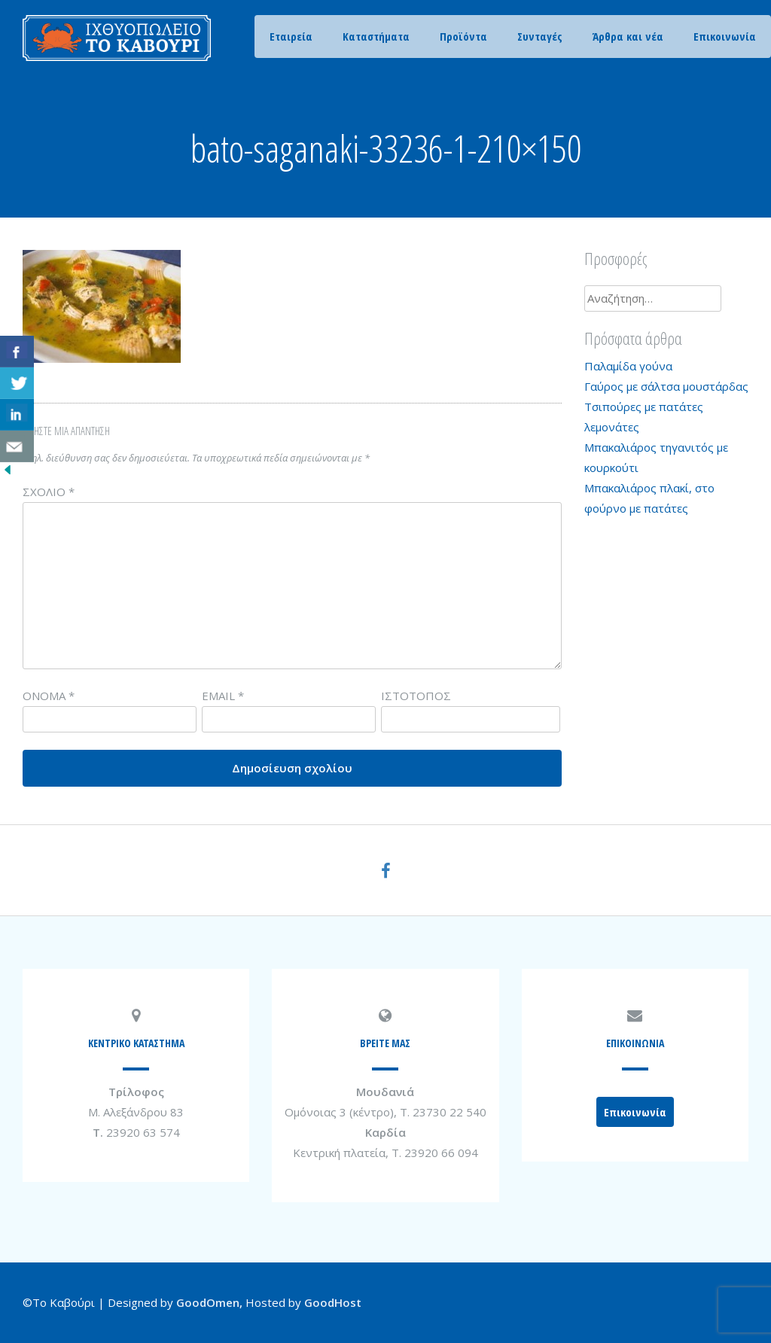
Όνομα (49, 695)
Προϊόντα (463, 36)
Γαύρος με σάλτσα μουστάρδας (666, 386)
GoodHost (332, 1302)
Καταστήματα (376, 36)
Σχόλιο (49, 491)
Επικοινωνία (724, 36)
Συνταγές (539, 36)
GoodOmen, (209, 1302)
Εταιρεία (291, 36)
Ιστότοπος (416, 695)
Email (223, 695)
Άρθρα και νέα (628, 36)
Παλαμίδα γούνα (628, 365)
